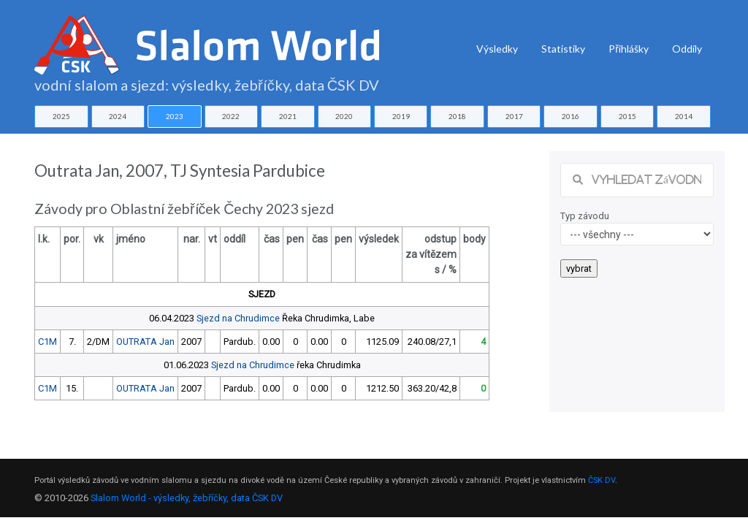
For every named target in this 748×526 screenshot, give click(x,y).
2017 (514, 116)
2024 (117, 116)
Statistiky (563, 48)
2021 (288, 116)
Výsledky (497, 48)
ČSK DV (601, 480)
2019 (401, 116)
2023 (174, 116)
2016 (570, 116)
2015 (627, 116)
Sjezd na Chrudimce (238, 318)
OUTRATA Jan (145, 341)
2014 (683, 116)
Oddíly (687, 48)
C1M (47, 341)
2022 (231, 116)
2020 (344, 116)
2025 (61, 116)
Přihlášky (628, 48)
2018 (457, 116)
